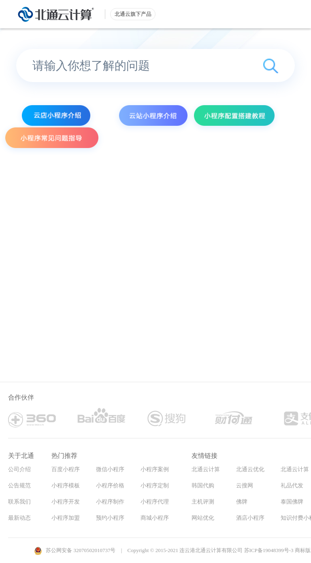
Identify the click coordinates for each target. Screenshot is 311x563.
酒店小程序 (250, 518)
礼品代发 (292, 486)
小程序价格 (110, 486)
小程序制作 (110, 502)
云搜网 (244, 486)
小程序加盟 (65, 518)
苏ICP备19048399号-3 (269, 550)
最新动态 (19, 518)
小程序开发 (65, 502)
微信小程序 (110, 469)
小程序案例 (155, 469)
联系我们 (19, 502)
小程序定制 (155, 486)
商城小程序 (155, 518)
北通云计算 (206, 469)
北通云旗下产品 (133, 14)
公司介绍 (19, 469)
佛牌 (241, 502)
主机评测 (203, 502)
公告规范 (19, 486)
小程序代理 (155, 502)
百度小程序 (65, 469)
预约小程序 (110, 518)
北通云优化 (250, 469)
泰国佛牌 (292, 502)
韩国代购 (203, 486)
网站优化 (203, 518)
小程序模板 (65, 486)
